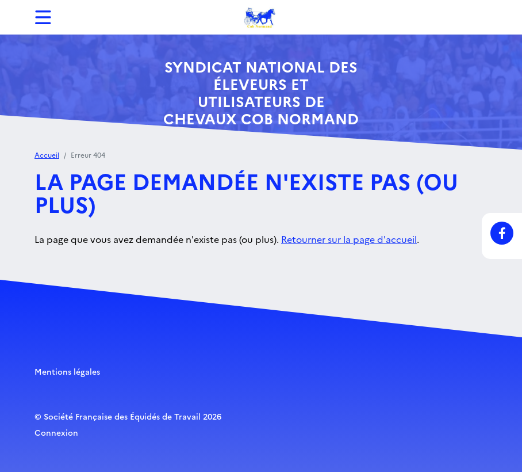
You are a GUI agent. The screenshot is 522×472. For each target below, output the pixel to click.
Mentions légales (67, 371)
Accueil (46, 154)
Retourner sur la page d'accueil (349, 239)
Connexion (56, 432)
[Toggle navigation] (43, 17)
